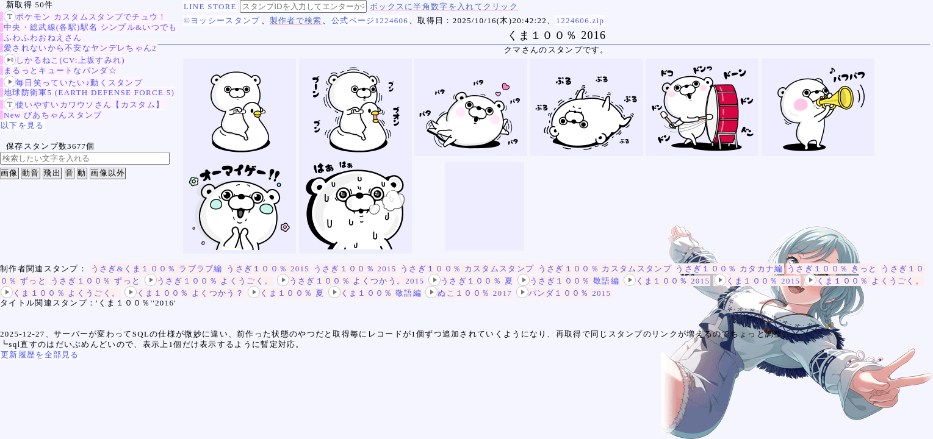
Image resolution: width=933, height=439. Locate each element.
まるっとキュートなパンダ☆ (60, 70)
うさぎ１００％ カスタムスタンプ (467, 268)
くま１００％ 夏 (286, 293)
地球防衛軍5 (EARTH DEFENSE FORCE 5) (89, 92)
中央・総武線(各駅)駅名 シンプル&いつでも (91, 27)
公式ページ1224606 (369, 20)
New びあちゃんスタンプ (53, 115)
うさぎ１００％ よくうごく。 (209, 281)
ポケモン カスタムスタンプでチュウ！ (85, 17)
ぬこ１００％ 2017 (468, 293)
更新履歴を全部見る (40, 354)
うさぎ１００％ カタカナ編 (729, 268)
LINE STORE (210, 6)
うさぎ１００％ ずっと (96, 280)
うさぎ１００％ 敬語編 (568, 281)
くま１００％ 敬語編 (375, 293)
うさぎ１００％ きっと (832, 268)
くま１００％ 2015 (667, 281)
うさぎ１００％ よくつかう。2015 (351, 281)
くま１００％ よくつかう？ (184, 293)
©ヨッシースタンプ (222, 20)
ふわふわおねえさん (43, 37)
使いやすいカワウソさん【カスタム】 (84, 104)
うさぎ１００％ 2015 (267, 268)
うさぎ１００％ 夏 (470, 281)
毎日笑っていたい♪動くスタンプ (73, 82)
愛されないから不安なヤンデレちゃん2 (80, 47)
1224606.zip (580, 20)
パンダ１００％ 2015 (563, 293)
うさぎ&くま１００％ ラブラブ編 (157, 268)
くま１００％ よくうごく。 (864, 281)
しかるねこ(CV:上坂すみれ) (64, 60)
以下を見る (23, 125)
